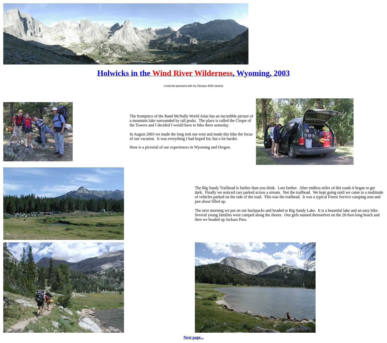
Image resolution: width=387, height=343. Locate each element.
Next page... (194, 337)
